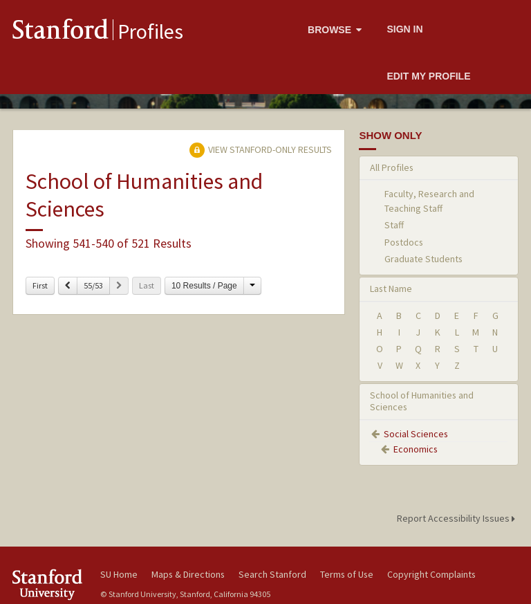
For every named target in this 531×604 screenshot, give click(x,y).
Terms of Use (346, 574)
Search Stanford (272, 574)
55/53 (93, 285)
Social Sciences (416, 434)
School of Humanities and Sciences (422, 401)
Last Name (391, 288)
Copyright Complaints (431, 574)
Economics (415, 449)
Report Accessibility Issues (458, 518)
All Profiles (391, 167)
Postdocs (403, 242)
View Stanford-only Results (260, 149)
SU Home (119, 574)
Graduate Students (423, 259)
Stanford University (48, 584)
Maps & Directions (188, 574)
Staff (394, 225)
